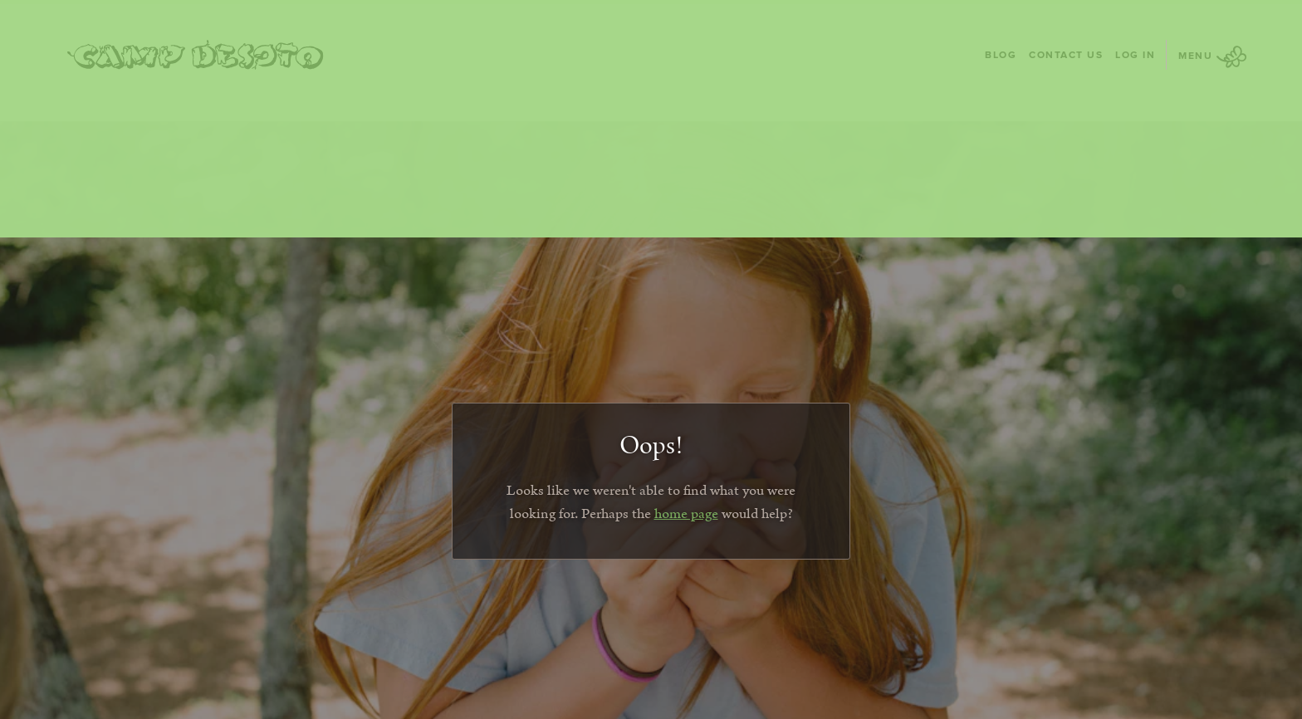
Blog (1000, 54)
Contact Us (1066, 54)
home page (686, 514)
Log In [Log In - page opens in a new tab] (1135, 54)
